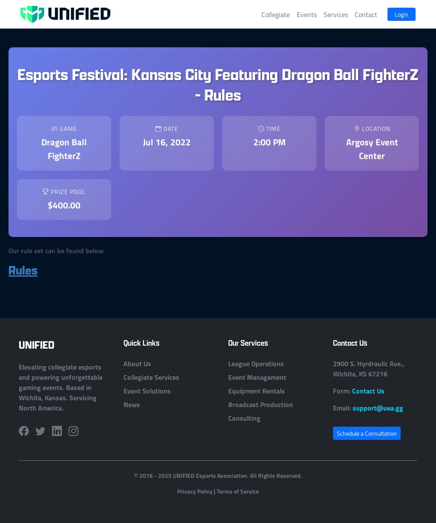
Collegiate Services (151, 377)
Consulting (244, 418)
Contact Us (368, 391)
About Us (137, 363)
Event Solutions (147, 391)
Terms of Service (238, 491)
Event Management (257, 377)
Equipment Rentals (256, 391)
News (131, 404)
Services (336, 14)
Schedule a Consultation (367, 433)
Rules (23, 270)
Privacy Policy (194, 491)
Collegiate (275, 14)
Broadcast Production (260, 404)
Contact (366, 14)
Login (401, 14)
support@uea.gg (378, 408)
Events (307, 14)
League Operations (256, 363)
